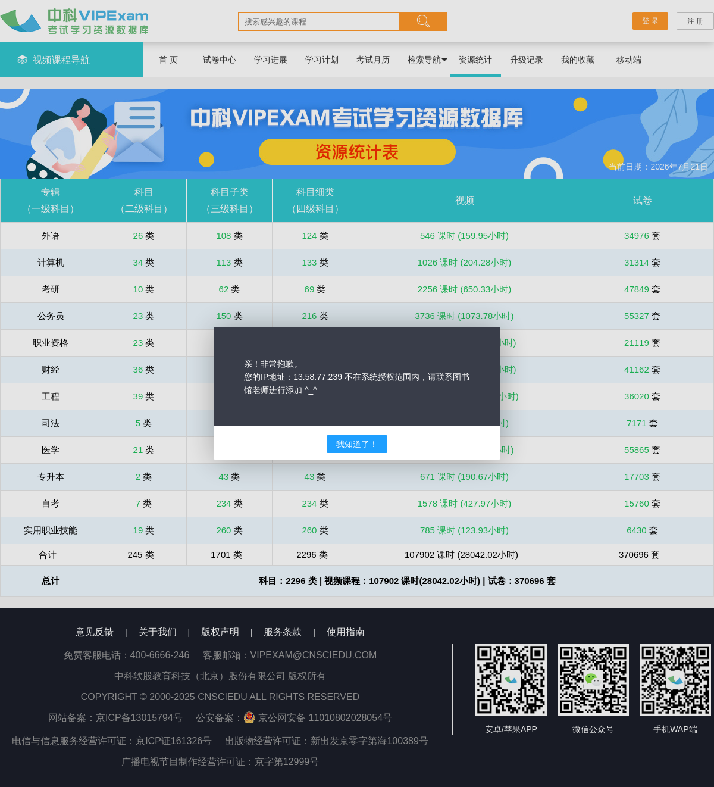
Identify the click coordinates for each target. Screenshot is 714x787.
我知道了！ (357, 444)
